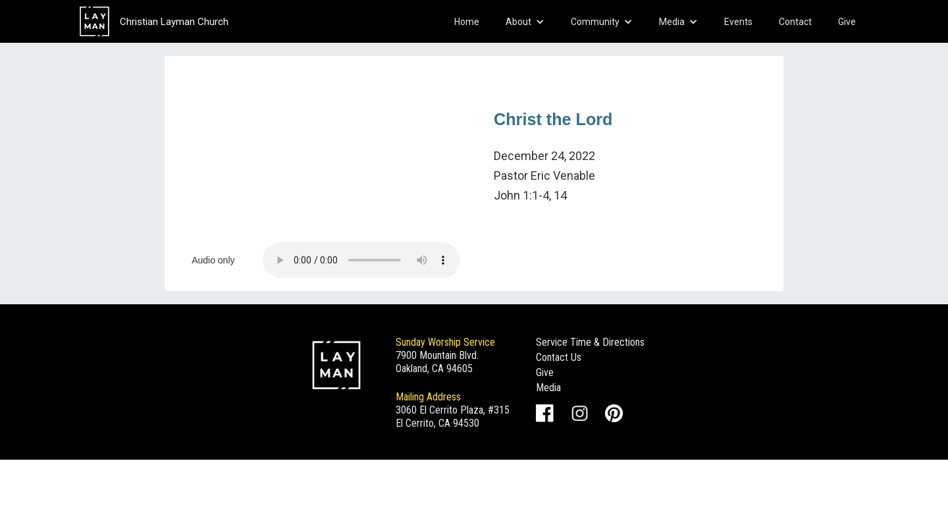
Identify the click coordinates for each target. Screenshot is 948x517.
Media (548, 387)
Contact (795, 21)
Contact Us (558, 357)
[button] (525, 21)
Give (847, 21)
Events (738, 21)
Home (466, 21)
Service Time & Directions (590, 342)
